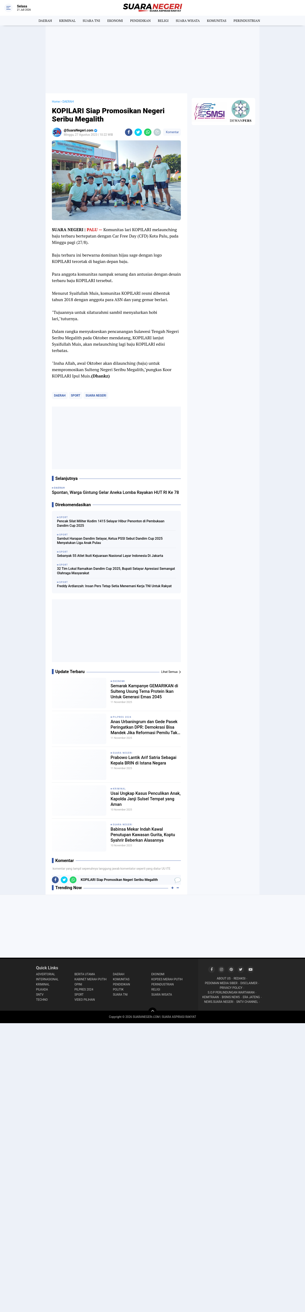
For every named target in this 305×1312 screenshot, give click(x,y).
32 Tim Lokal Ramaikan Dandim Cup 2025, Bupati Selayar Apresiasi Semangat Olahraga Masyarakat (116, 571)
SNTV (39, 994)
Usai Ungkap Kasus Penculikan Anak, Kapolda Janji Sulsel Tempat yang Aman (146, 799)
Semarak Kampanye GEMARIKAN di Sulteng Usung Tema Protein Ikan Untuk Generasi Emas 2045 (144, 691)
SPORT (75, 395)
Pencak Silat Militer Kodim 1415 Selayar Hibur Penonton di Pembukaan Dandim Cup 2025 (110, 523)
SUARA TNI (91, 20)
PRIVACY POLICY (231, 987)
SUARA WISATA (188, 20)
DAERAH (45, 20)
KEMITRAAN (210, 997)
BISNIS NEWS (231, 997)
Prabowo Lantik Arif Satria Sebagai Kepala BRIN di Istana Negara (143, 760)
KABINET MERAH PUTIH (91, 979)
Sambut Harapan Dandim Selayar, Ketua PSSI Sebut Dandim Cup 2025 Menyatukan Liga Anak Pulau (110, 541)
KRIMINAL (67, 20)
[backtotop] (152, 1011)
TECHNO (42, 999)
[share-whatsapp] (147, 132)
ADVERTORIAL (45, 974)
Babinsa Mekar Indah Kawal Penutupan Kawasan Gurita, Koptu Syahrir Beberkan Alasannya (143, 835)
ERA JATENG (251, 997)
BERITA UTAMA (85, 974)
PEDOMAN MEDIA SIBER (221, 983)
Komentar (172, 132)
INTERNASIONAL (47, 979)
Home (56, 101)
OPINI (78, 984)
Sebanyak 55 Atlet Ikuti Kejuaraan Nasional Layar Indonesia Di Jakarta (110, 556)
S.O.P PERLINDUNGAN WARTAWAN (231, 992)
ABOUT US (224, 978)
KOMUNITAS (216, 20)
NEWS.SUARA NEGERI (218, 1001)
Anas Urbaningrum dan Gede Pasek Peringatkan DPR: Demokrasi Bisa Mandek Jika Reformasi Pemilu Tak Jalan (144, 727)
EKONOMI (115, 20)
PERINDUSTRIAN (247, 20)
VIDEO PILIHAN (85, 999)
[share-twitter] (138, 132)
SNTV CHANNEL (247, 1001)
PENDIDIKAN (140, 20)
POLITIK (118, 989)
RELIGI (163, 20)
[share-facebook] (128, 132)
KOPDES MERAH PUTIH (167, 979)
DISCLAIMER (248, 983)
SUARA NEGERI (96, 395)
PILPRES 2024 (122, 717)
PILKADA (42, 989)
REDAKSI (239, 978)
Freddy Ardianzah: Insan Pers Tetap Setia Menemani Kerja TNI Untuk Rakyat (114, 586)
